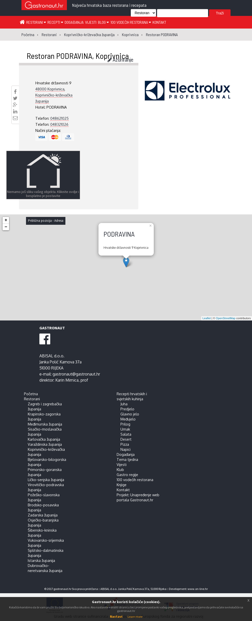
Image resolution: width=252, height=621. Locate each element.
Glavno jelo (129, 414)
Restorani (36, 22)
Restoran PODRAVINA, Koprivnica (78, 55)
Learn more (135, 616)
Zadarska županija (43, 515)
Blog (103, 22)
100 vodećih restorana (130, 22)
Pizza (124, 444)
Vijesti (90, 22)
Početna (31, 393)
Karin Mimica (67, 380)
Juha (124, 404)
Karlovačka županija (44, 439)
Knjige (122, 484)
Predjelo (127, 409)
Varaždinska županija (45, 444)
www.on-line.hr (198, 589)
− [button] (6, 227)
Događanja (74, 22)
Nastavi (116, 616)
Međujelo (128, 419)
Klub (120, 469)
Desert (126, 439)
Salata (125, 434)
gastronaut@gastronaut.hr (76, 374)
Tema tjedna (127, 459)
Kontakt (159, 22)
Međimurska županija (45, 424)
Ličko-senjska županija (46, 479)
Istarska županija (41, 560)
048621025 (59, 118)
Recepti (55, 22)
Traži (220, 13)
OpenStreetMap (226, 318)
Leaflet (207, 318)
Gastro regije (127, 474)
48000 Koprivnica (49, 89)
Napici (125, 449)
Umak (125, 429)
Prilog (125, 424)
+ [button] (6, 220)
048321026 (59, 124)
